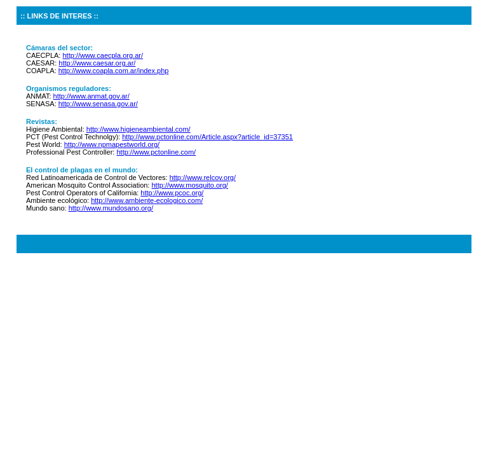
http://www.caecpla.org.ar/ (102, 55)
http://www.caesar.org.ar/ (96, 63)
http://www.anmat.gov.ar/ (91, 96)
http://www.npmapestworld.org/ (111, 144)
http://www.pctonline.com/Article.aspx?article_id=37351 (207, 137)
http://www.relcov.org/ (203, 177)
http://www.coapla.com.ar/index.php (113, 70)
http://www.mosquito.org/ (189, 185)
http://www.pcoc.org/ (171, 193)
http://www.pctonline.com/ (156, 152)
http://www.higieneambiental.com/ (138, 129)
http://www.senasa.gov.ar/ (98, 104)
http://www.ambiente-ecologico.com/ (147, 200)
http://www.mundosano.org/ (111, 208)
